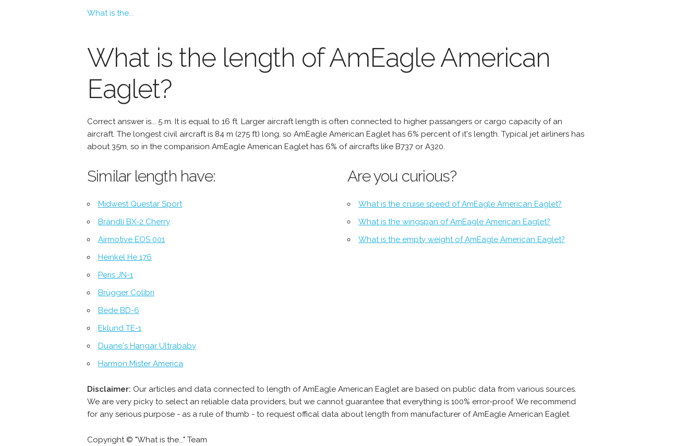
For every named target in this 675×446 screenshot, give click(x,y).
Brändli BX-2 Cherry (134, 221)
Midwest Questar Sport (140, 204)
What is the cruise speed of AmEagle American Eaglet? (460, 204)
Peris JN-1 (115, 275)
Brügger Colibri (126, 292)
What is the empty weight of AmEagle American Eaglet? (461, 239)
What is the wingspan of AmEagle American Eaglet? (454, 221)
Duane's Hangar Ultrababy (147, 346)
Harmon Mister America (140, 363)
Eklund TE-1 (119, 328)
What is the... (110, 13)
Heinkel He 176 (125, 257)
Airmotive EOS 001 (131, 239)
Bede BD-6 (118, 310)
